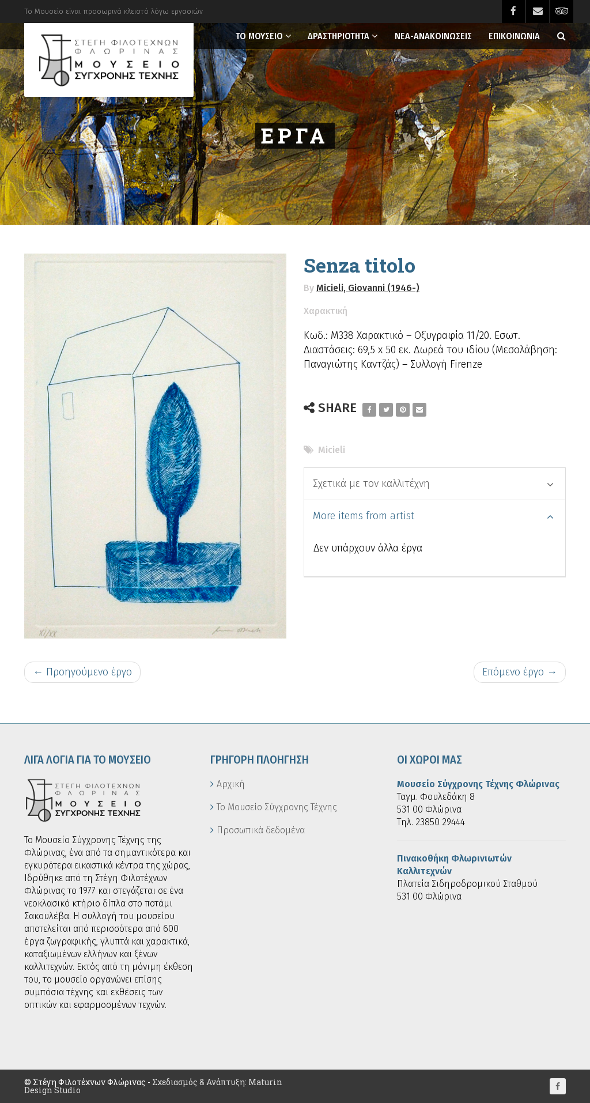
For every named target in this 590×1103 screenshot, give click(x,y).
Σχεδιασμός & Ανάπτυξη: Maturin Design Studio (153, 1086)
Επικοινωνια (514, 36)
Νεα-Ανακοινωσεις (433, 36)
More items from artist (433, 515)
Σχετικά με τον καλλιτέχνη (433, 483)
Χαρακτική (325, 310)
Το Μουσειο (259, 36)
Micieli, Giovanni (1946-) (367, 287)
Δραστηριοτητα (338, 36)
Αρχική (231, 784)
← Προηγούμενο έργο (82, 672)
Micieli (331, 449)
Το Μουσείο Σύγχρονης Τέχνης (277, 807)
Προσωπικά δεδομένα (261, 830)
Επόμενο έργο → (519, 672)
